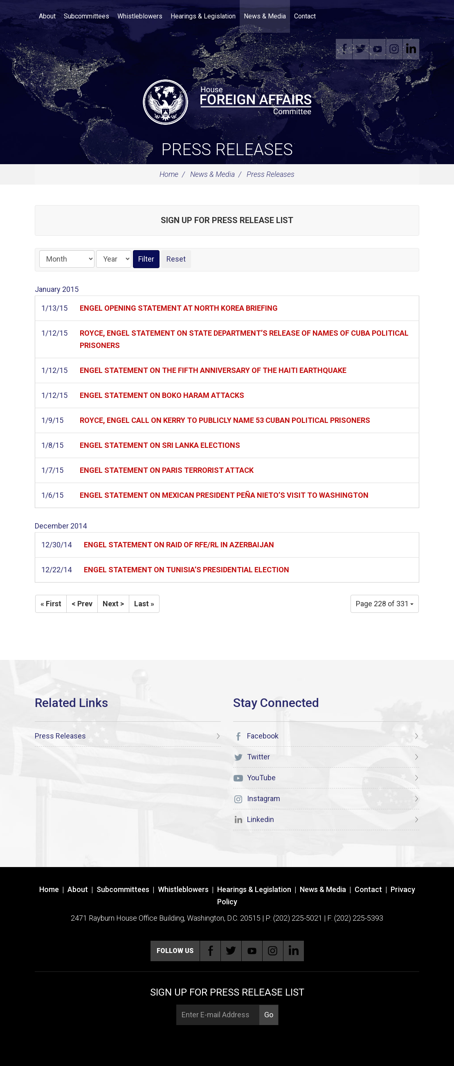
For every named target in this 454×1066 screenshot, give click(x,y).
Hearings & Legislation (203, 16)
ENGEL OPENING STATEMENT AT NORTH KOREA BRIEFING (179, 308)
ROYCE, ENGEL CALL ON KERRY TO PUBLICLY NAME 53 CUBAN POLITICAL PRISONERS (225, 420)
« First (50, 603)
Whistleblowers (139, 16)
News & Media (265, 16)
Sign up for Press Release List (227, 220)
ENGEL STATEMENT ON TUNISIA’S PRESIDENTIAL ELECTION (186, 569)
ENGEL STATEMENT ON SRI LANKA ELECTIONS (160, 445)
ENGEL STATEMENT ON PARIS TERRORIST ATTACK (167, 470)
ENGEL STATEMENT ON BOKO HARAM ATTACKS (162, 395)
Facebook (344, 49)
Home (169, 174)
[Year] (113, 259)
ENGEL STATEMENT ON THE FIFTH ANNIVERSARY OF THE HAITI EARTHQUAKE (213, 370)
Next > (113, 603)
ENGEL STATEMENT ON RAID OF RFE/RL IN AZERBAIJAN (179, 544)
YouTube (377, 49)
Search (332, 16)
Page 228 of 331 (385, 603)
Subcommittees (86, 16)
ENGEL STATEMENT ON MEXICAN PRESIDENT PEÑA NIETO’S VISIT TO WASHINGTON (224, 495)
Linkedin (411, 49)
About (47, 16)
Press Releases (227, 149)
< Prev (82, 603)
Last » (144, 603)
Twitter (361, 49)
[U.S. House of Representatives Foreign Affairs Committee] (227, 101)
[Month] (66, 259)
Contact (305, 16)
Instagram (394, 49)
